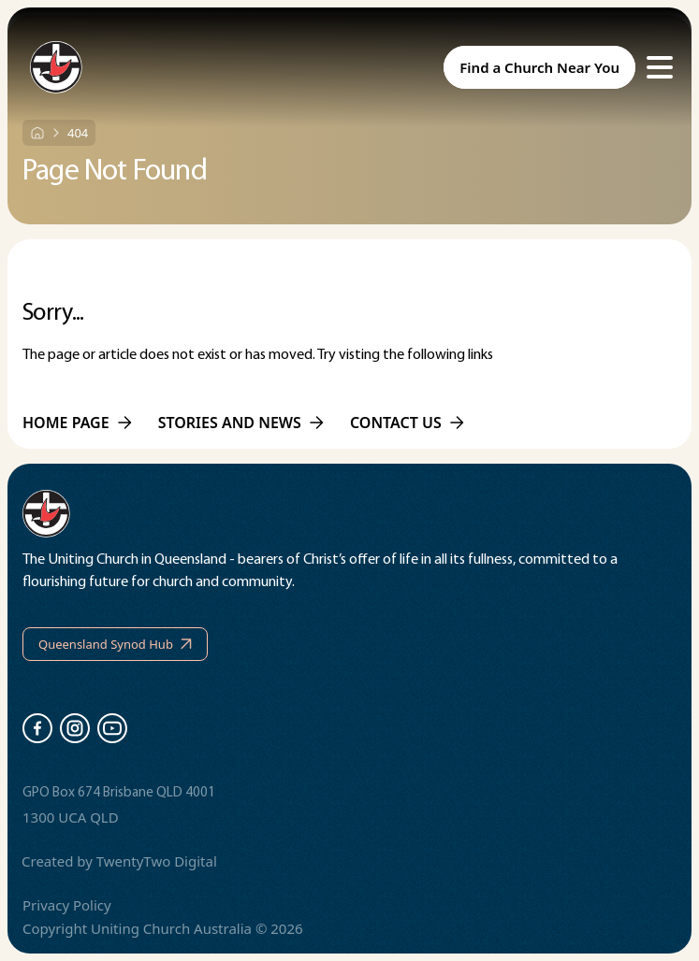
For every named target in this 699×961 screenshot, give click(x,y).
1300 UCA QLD (70, 817)
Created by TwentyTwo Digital (119, 861)
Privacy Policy (66, 905)
